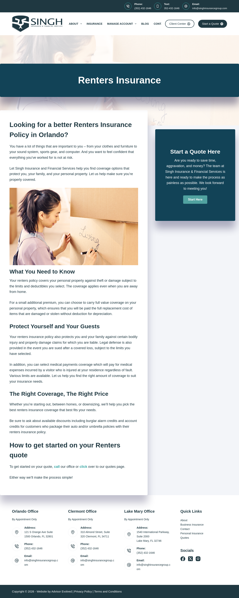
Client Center (179, 23)
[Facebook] (182, 558)
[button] (195, 199)
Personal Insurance (191, 533)
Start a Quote (212, 23)
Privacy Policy (83, 591)
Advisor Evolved (61, 591)
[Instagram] (198, 558)
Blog (145, 23)
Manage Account (122, 23)
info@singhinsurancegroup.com (209, 8)
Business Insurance (192, 524)
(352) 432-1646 (142, 8)
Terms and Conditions (108, 591)
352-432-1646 (172, 8)
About (76, 23)
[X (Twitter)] (190, 558)
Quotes (184, 537)
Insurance (94, 23)
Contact (160, 23)
